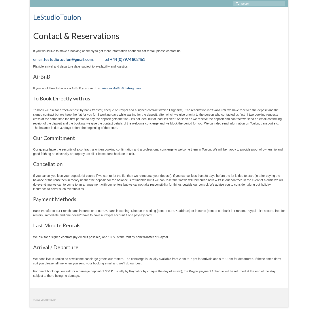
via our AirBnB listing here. (122, 88)
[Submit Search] (236, 3)
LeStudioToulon (57, 17)
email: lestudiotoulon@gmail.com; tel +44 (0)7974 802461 (89, 59)
